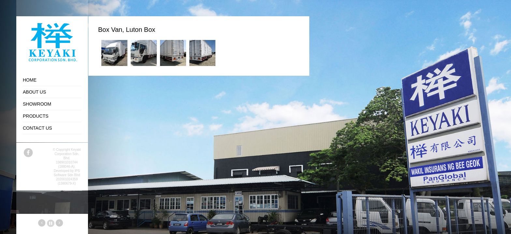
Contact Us (37, 128)
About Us (34, 92)
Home (29, 80)
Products (36, 116)
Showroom (37, 104)
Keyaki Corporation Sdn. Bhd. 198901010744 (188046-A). (67, 158)
